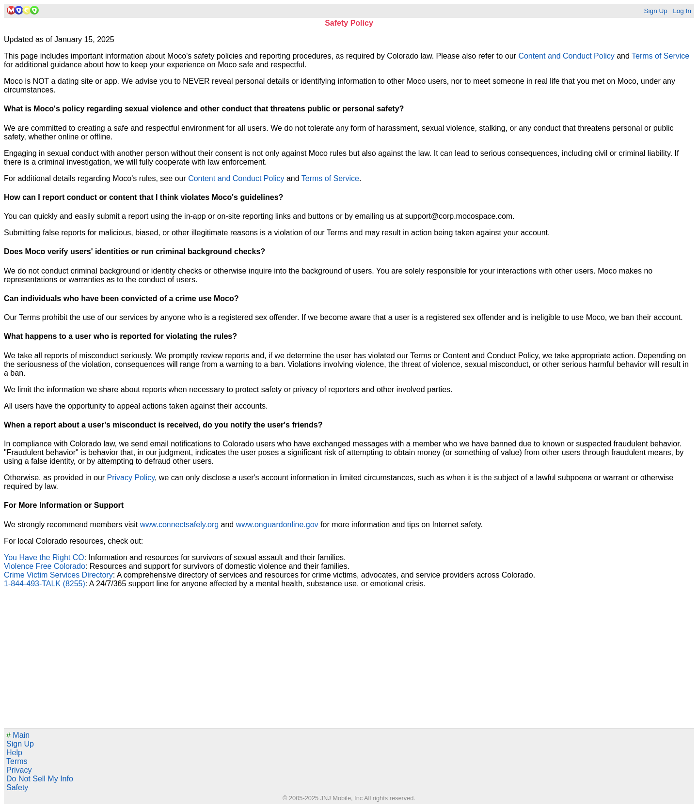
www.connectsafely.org (179, 524)
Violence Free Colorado (44, 566)
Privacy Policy (131, 477)
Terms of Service (660, 56)
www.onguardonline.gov (277, 524)
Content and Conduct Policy (566, 56)
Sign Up (655, 11)
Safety (17, 787)
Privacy (19, 770)
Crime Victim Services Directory (58, 575)
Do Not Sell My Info (39, 779)
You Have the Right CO (44, 557)
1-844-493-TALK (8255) (44, 583)
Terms (17, 761)
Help (14, 752)
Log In (682, 11)
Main (18, 735)
